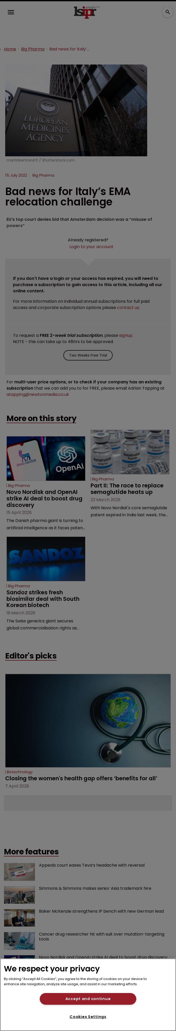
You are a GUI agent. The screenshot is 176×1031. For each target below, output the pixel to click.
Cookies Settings (88, 1016)
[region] (88, 994)
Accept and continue (88, 998)
